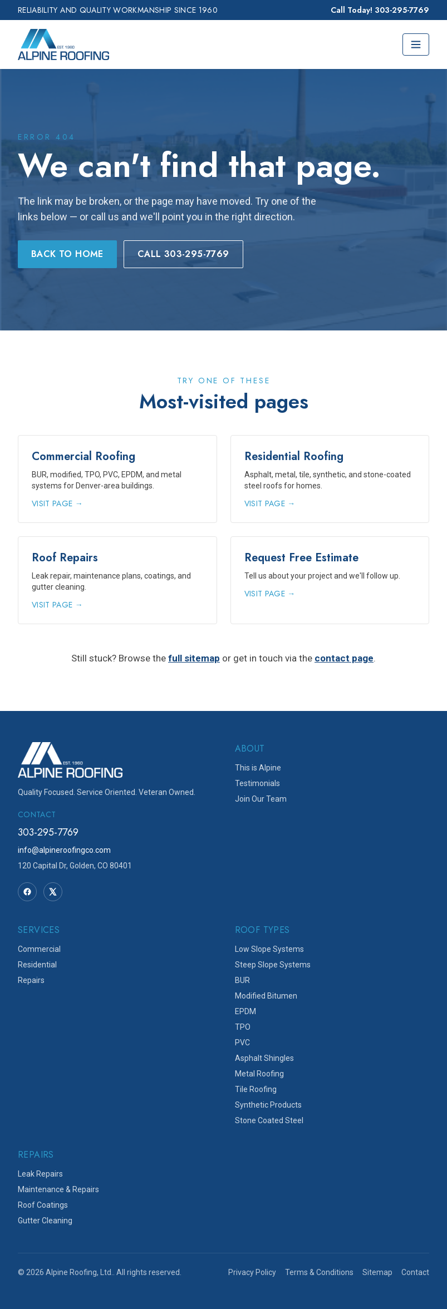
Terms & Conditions (319, 1272)
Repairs (31, 980)
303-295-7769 (48, 832)
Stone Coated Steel (269, 1120)
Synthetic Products (268, 1104)
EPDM (245, 1011)
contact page (344, 658)
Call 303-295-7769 (183, 254)
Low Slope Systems (269, 949)
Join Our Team (261, 798)
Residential (37, 964)
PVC (242, 1042)
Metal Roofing (259, 1073)
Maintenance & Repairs (58, 1189)
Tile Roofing (256, 1089)
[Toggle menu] (415, 44)
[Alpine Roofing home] (63, 44)
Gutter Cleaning (45, 1220)
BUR (242, 980)
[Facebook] (27, 891)
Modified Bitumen (266, 995)
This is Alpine (258, 767)
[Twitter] (52, 891)
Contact (415, 1272)
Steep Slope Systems (273, 964)
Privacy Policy (252, 1272)
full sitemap (194, 658)
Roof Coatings (43, 1205)
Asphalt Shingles (264, 1058)
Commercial (39, 949)
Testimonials (257, 783)
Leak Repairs (40, 1173)
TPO (242, 1026)
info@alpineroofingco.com (64, 850)
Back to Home (67, 254)
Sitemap (377, 1272)
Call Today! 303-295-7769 (380, 10)
